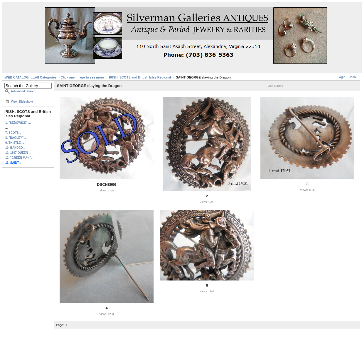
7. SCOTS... (13, 132)
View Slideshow (22, 101)
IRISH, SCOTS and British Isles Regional (140, 77)
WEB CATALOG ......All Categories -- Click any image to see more (54, 77)
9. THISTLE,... (14, 142)
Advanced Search (23, 91)
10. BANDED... (15, 147)
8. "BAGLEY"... (15, 137)
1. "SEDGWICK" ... (18, 122)
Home (352, 77)
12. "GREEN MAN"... (19, 157)
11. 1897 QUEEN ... (18, 152)
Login (341, 77)
